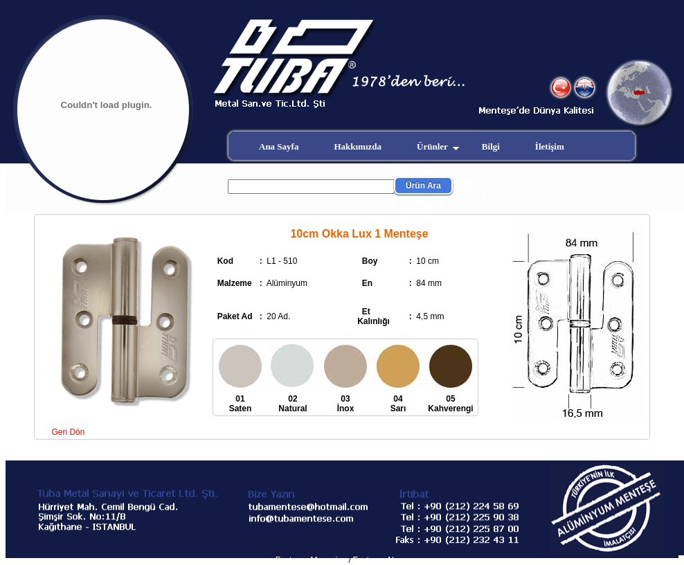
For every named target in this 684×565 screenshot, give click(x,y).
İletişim (549, 146)
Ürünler (438, 146)
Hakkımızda (357, 146)
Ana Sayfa (278, 146)
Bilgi (491, 146)
